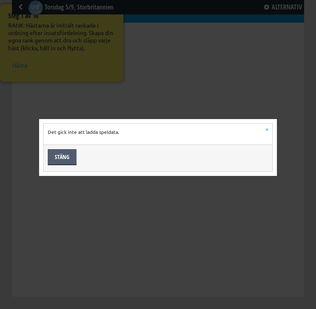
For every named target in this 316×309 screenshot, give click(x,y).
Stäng (62, 157)
